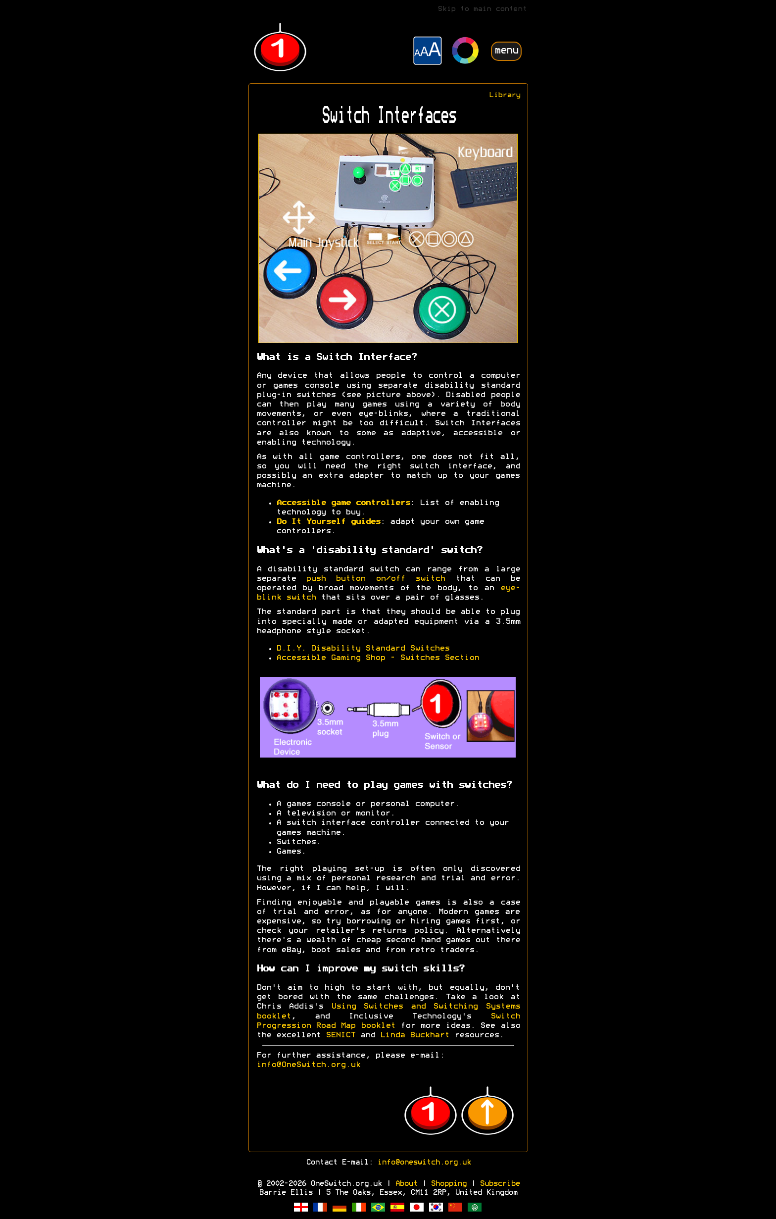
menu (506, 50)
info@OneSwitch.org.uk (308, 1065)
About (406, 1183)
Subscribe (500, 1183)
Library (504, 95)
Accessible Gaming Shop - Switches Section (377, 658)
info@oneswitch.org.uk (424, 1162)
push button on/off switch (375, 578)
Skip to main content (482, 9)
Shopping (448, 1183)
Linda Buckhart (414, 1035)
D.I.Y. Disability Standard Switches (362, 648)
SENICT (340, 1035)
